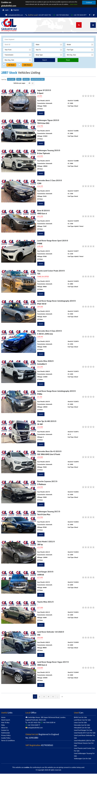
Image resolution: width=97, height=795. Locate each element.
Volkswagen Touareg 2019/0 (48, 150)
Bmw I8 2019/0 (43, 210)
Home (3, 717)
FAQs (3, 725)
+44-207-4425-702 (37, 15)
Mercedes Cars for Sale (82, 725)
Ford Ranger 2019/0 (45, 572)
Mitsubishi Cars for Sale (82, 728)
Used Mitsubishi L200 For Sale (84, 740)
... (57, 696)
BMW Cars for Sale (80, 717)
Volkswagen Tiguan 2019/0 (48, 120)
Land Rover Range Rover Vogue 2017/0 (53, 662)
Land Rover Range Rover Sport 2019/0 (52, 240)
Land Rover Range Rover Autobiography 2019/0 (56, 301)
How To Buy (5, 722)
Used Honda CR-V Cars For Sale (85, 733)
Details (41, 113)
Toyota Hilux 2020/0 (45, 361)
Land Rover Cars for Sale (82, 720)
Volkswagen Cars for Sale (82, 759)
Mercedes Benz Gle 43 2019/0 (49, 451)
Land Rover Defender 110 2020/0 (50, 632)
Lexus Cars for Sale (80, 722)
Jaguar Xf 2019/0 (44, 90)
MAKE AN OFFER (43, 276)
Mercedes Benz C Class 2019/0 (49, 180)
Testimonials (5, 733)
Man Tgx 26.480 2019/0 (46, 421)
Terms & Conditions (8, 740)
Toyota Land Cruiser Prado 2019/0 (51, 271)
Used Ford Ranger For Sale (83, 730)
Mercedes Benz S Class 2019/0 (49, 331)
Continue (89, 2)
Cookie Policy (5, 738)
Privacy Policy (6, 735)
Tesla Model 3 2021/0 (46, 541)
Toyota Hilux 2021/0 (45, 602)
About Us (4, 728)
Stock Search (5, 720)
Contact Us (5, 730)
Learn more (73, 4)
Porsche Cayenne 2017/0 (47, 481)
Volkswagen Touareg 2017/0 (48, 511)
